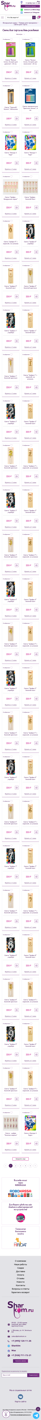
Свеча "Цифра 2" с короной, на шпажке (30, 467)
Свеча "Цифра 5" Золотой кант (30, 689)
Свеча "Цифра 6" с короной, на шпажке (30, 823)
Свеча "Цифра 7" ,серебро (10, 867)
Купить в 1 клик (11, 78)
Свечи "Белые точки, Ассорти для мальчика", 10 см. (30, 62)
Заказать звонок (30, 6)
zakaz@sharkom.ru (18, 1336)
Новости (20, 1282)
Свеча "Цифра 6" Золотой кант (30, 778)
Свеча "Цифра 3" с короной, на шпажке (30, 556)
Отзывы (20, 1278)
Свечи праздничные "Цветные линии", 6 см (30, 108)
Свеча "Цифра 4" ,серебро (10, 600)
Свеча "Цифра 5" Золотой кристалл (10, 734)
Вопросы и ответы (20, 1289)
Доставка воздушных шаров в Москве (15, 1409)
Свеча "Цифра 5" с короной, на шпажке (30, 734)
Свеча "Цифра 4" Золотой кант (30, 600)
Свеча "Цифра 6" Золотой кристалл (10, 823)
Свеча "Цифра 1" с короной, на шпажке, (30, 377)
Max (38, 1)
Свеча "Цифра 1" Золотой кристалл (10, 377)
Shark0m (15, 1346)
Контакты (20, 1285)
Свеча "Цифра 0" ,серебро (30, 243)
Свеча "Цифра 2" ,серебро (10, 422)
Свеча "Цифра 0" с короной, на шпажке (10, 243)
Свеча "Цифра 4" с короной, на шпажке (30, 645)
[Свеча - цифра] (10, 1122)
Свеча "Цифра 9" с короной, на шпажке (30, 1090)
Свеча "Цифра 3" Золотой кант (30, 511)
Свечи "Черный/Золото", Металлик (11, 108)
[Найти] (18, 17)
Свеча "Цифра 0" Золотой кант (10, 287)
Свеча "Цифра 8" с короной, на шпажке (30, 1001)
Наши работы (20, 1264)
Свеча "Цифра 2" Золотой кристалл (10, 467)
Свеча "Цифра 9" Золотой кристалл (10, 1090)
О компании (20, 1261)
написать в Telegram (30, 13)
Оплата (20, 1275)
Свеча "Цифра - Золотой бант (30, 198)
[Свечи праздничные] (30, 96)
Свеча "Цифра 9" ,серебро (10, 1045)
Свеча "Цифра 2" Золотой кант (30, 422)
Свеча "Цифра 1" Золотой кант (30, 331)
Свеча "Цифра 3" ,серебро (10, 511)
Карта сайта (20, 1402)
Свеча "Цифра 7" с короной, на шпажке (30, 912)
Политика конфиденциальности (20, 1414)
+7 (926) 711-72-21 (21, 1355)
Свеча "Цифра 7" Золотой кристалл (10, 912)
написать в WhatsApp (30, 10)
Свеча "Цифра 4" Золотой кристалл (10, 645)
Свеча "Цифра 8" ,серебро (10, 956)
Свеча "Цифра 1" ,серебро (10, 331)
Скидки (20, 1268)
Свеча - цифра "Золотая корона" (10, 1134)
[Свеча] (10, 142)
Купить (17, 72)
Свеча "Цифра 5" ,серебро (10, 689)
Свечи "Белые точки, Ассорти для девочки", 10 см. (11, 62)
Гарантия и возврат (20, 1292)
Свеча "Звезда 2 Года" (11, 154)
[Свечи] (10, 49)
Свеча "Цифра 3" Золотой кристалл (10, 556)
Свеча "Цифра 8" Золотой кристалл (10, 1001)
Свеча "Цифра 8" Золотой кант (30, 956)
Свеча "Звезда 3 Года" (30, 154)
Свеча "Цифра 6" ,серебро (10, 778)
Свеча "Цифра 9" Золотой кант (30, 1045)
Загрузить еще (20, 1159)
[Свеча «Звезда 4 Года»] (30, 1122)
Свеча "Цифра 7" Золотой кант (30, 867)
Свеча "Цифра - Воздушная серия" (11, 198)
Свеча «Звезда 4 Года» (30, 1134)
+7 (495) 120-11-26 (33, 3)
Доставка (20, 1271)
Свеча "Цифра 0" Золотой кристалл (30, 287)
